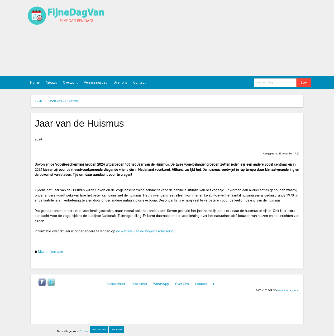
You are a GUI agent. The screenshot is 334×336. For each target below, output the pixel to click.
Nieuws (51, 83)
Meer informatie (50, 252)
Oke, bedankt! (99, 329)
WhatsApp (161, 284)
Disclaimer (139, 284)
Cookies (83, 331)
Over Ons (182, 284)
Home (35, 83)
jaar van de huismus (64, 100)
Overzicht (70, 83)
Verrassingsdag (95, 83)
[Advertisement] (226, 38)
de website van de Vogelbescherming (145, 231)
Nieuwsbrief (116, 284)
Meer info (117, 329)
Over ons (120, 83)
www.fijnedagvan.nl (288, 290)
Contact (139, 83)
